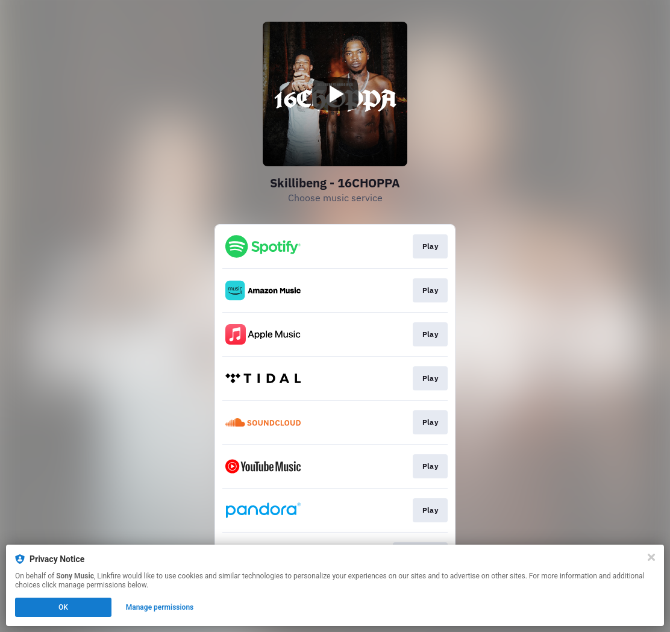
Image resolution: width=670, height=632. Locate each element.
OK (63, 607)
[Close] (651, 557)
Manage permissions (160, 607)
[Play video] (335, 94)
